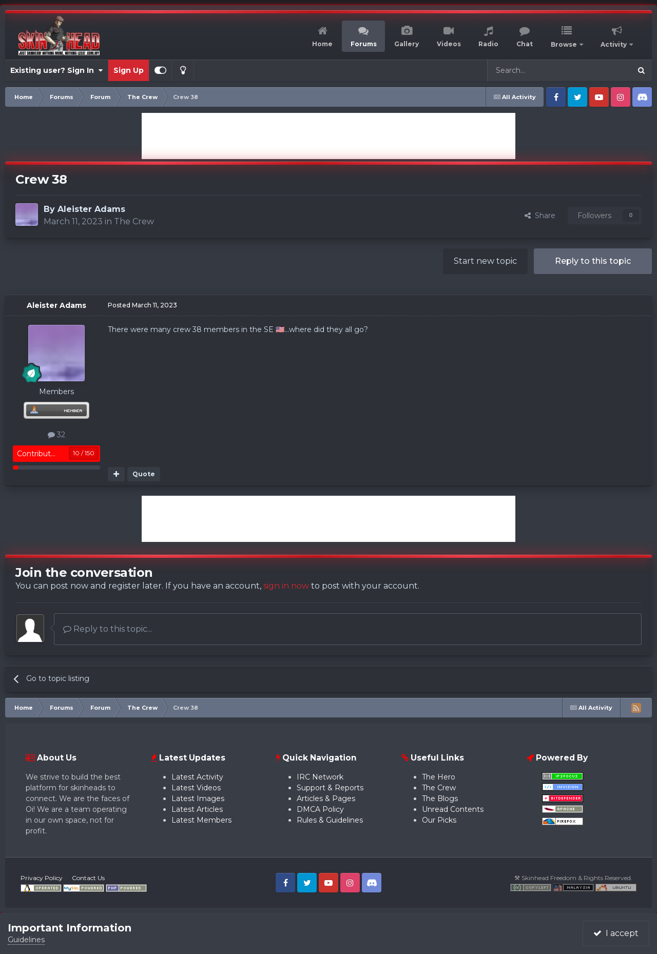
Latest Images (197, 798)
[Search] (535, 70)
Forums (364, 44)
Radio (488, 44)
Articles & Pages (326, 798)
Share (540, 215)
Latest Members (201, 820)
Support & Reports (330, 787)
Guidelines (26, 939)
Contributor (37, 453)
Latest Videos (196, 787)
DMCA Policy (320, 809)
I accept (616, 933)
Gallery (406, 44)
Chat (524, 44)
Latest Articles (197, 809)
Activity (614, 44)
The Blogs (440, 798)
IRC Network (320, 777)
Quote (143, 474)
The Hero (438, 777)
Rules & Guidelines (330, 820)
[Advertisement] (328, 136)
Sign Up (128, 70)
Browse (564, 44)
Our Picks (439, 820)
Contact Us (88, 878)
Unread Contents (453, 809)
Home (322, 44)
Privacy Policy (42, 878)
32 (56, 434)
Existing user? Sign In (56, 70)
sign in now (286, 586)
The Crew (134, 221)
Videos (449, 44)
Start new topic (485, 261)
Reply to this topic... (107, 629)
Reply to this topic (593, 261)
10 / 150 (83, 453)
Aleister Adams (91, 209)
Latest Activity (197, 777)
